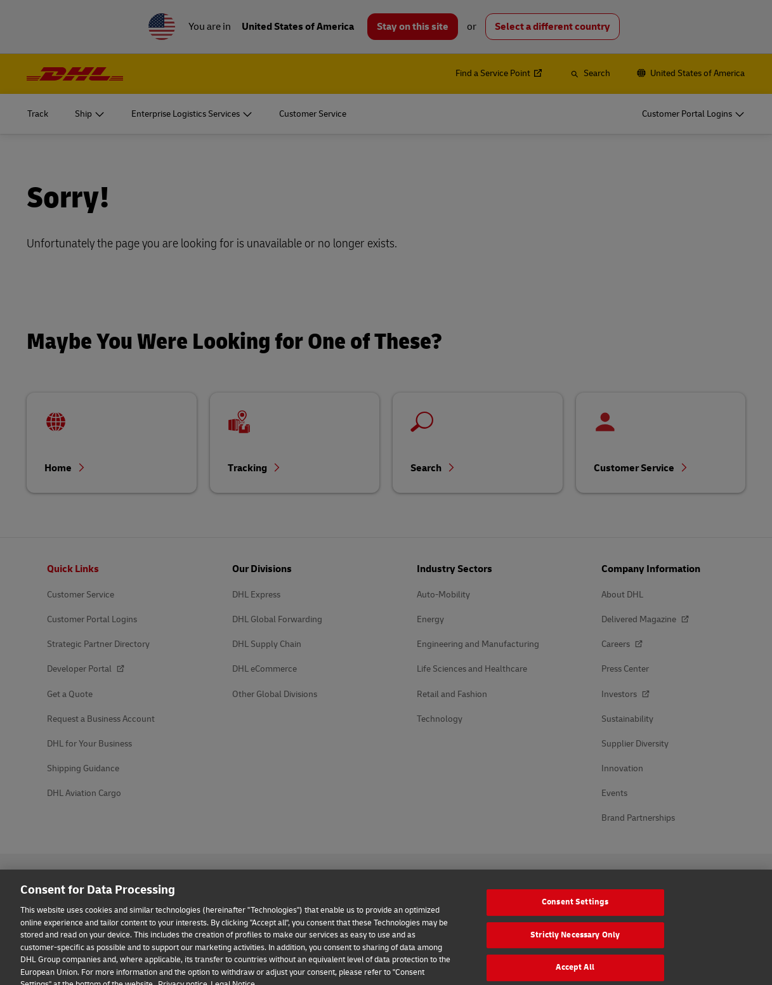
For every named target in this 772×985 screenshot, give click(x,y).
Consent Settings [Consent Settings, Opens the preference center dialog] (575, 916)
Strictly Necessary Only (575, 949)
